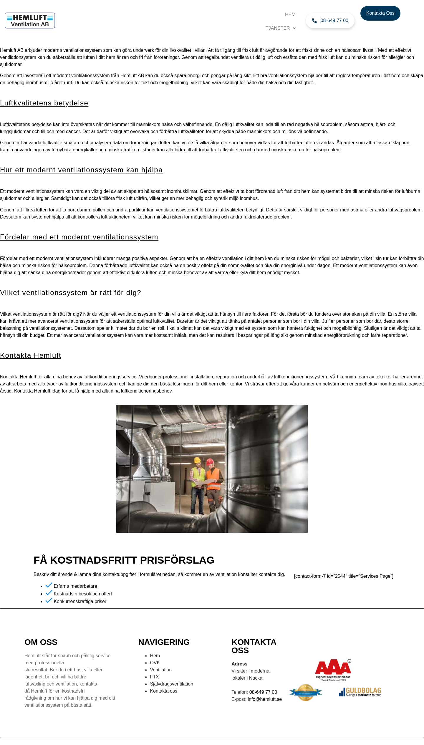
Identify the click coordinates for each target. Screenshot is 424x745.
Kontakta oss (163, 690)
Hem (290, 14)
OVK (155, 662)
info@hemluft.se (265, 699)
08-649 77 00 (263, 692)
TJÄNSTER (281, 28)
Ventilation (161, 669)
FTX (154, 676)
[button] (280, 28)
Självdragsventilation (171, 683)
